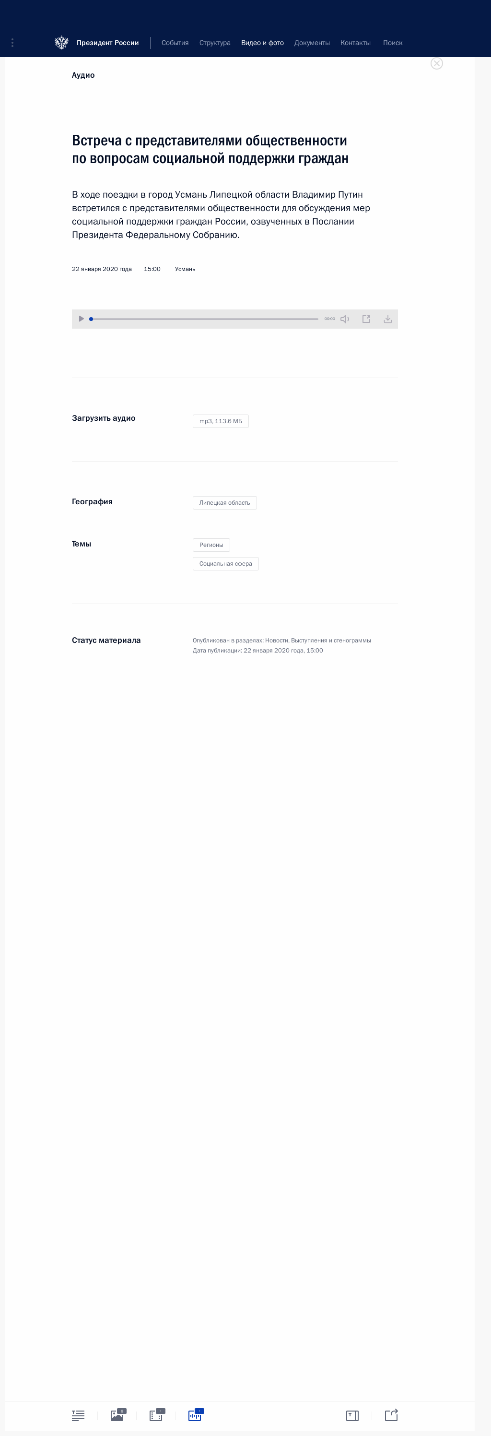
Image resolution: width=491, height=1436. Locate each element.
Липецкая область (224, 502)
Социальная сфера (225, 563)
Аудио (83, 75)
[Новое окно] (366, 319)
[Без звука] (344, 319)
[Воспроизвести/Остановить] (81, 318)
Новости (276, 640)
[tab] (78, 1415)
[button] (16, 14)
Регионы (211, 545)
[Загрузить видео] (388, 319)
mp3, (220, 421)
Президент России (108, 14)
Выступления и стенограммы (331, 640)
